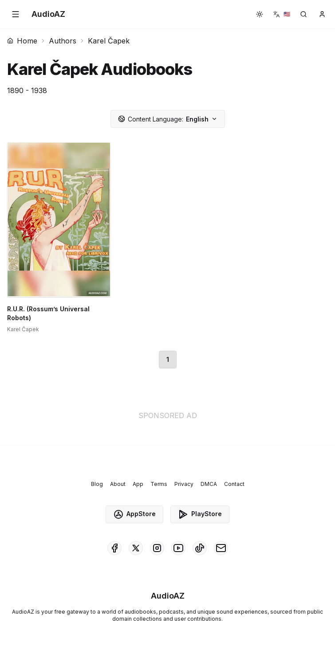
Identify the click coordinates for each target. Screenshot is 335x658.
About (118, 484)
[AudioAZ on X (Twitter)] (136, 548)
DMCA (209, 484)
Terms (158, 484)
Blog (97, 484)
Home (22, 40)
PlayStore (200, 514)
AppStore (134, 514)
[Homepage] (48, 14)
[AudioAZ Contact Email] (221, 548)
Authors (62, 40)
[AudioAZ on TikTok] (200, 548)
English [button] (167, 119)
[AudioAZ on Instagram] (157, 548)
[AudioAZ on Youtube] (178, 548)
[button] (16, 14)
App (138, 484)
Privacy (183, 484)
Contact (234, 484)
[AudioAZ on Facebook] (114, 548)
